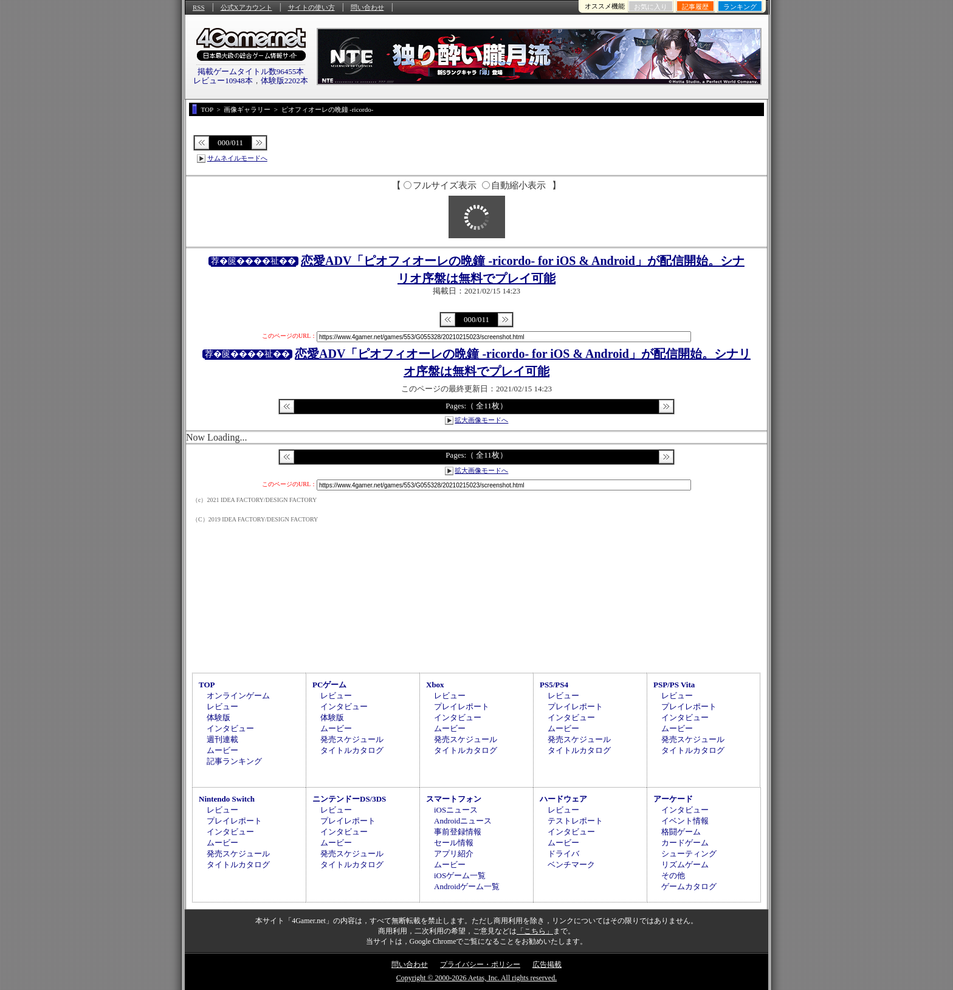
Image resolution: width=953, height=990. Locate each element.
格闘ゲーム (681, 831)
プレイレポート (461, 706)
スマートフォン (453, 798)
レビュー (222, 706)
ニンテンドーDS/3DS (349, 798)
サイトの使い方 (311, 7)
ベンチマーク (571, 864)
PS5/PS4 (554, 684)
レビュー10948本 (223, 80)
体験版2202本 (284, 80)
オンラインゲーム (238, 695)
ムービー (222, 750)
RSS (199, 7)
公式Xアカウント (246, 7)
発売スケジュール (352, 739)
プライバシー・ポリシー (480, 964)
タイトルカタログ (352, 750)
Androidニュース (463, 820)
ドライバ (563, 853)
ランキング (740, 6)
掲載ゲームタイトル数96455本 (251, 71)
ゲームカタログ (689, 886)
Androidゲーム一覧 (467, 886)
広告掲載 (547, 964)
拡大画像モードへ (481, 420)
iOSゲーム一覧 (460, 875)
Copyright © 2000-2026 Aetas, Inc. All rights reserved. (476, 978)
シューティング (689, 853)
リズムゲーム (685, 864)
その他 (673, 875)
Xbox (435, 684)
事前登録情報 (457, 831)
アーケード (673, 798)
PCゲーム (329, 684)
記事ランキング (234, 761)
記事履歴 (695, 6)
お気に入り (650, 6)
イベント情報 (685, 820)
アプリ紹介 (453, 853)
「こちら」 (535, 931)
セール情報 (453, 842)
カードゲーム (685, 842)
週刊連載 (222, 739)
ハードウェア (563, 798)
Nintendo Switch (227, 798)
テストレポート (575, 820)
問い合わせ (367, 7)
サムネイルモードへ (237, 158)
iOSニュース (456, 809)
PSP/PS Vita (674, 684)
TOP (207, 684)
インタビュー (230, 728)
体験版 (218, 717)
